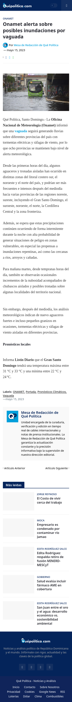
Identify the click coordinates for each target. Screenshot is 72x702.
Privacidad (13, 692)
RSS (62, 692)
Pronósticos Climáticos (51, 391)
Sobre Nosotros (50, 687)
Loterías (13, 696)
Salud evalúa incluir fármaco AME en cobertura (51, 585)
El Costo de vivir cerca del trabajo (49, 500)
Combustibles (55, 696)
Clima (38, 696)
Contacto (29, 687)
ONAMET (18, 391)
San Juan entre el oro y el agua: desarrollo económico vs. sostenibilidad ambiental (52, 615)
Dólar (26, 696)
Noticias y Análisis (44, 681)
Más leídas (14, 485)
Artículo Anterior (14, 468)
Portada (31, 391)
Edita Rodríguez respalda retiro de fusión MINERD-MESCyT (50, 559)
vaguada (21, 131)
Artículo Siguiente (57, 468)
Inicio (15, 687)
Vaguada (8, 395)
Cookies (30, 692)
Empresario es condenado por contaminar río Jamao (48, 531)
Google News (47, 692)
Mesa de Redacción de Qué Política (39, 414)
